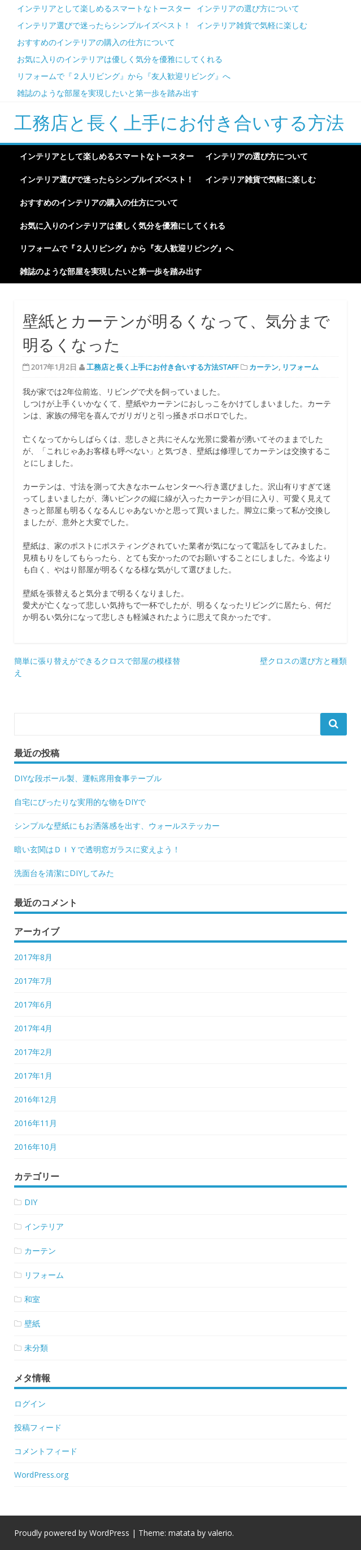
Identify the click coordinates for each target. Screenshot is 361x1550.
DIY (30, 1202)
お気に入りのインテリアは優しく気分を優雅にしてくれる (120, 59)
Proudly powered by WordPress (71, 1532)
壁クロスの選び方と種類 (303, 660)
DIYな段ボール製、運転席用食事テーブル (88, 778)
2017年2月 (33, 1052)
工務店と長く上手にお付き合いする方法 (179, 122)
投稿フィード (38, 1427)
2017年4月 (33, 1028)
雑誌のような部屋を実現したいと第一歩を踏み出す (108, 92)
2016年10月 (35, 1146)
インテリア (44, 1226)
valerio (220, 1532)
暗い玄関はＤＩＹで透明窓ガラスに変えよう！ (97, 849)
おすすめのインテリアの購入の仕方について (96, 42)
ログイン (30, 1403)
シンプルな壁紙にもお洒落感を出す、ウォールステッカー (117, 825)
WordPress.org (41, 1474)
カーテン (264, 367)
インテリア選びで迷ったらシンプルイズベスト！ (104, 25)
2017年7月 (33, 980)
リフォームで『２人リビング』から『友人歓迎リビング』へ (123, 76)
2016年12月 (35, 1099)
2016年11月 (35, 1123)
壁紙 (32, 1323)
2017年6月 (33, 1004)
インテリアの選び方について (248, 8)
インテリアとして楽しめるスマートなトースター (104, 8)
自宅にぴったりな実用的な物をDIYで (80, 801)
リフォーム (300, 367)
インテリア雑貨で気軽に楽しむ (252, 25)
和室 (32, 1299)
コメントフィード (45, 1451)
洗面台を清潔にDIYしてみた (64, 873)
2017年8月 (33, 957)
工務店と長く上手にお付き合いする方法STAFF (162, 367)
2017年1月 (33, 1075)
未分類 (36, 1347)
